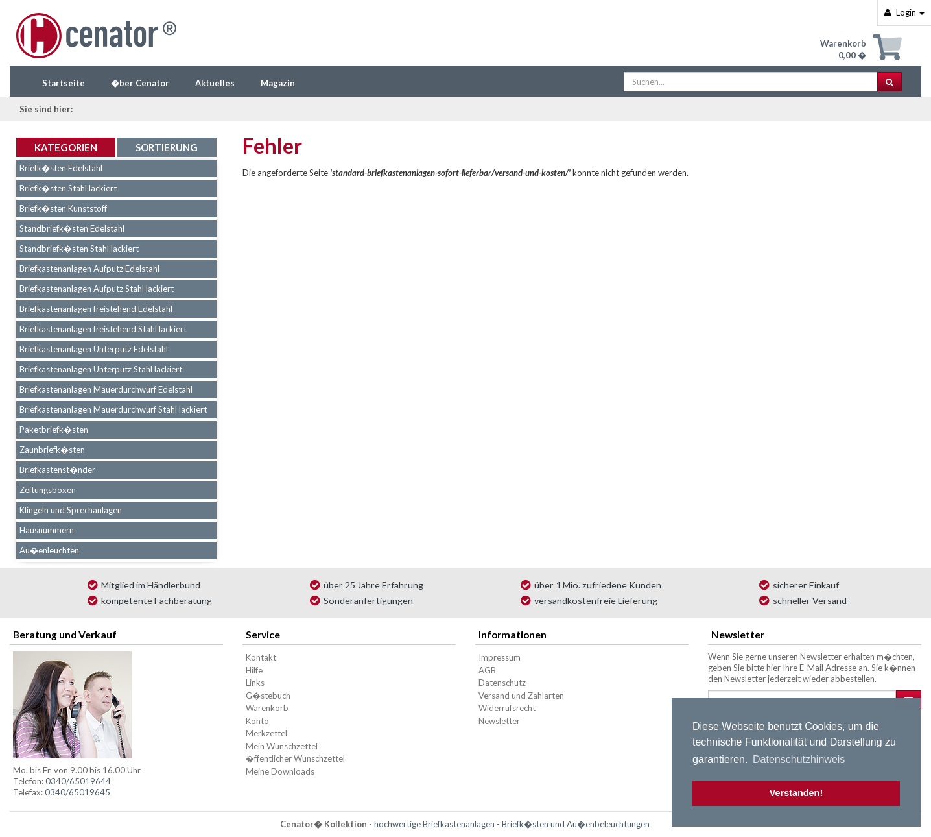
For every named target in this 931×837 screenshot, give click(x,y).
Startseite (63, 83)
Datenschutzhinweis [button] (799, 759)
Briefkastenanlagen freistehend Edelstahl (95, 309)
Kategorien (65, 147)
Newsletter (499, 721)
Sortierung (167, 147)
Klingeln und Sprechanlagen (70, 510)
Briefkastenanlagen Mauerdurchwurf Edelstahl (106, 389)
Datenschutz (502, 682)
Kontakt (261, 657)
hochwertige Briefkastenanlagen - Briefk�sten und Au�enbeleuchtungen (512, 824)
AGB (487, 670)
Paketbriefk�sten (53, 429)
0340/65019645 (77, 792)
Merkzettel (266, 733)
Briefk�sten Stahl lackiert (68, 188)
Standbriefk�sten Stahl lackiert (79, 248)
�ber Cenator (140, 83)
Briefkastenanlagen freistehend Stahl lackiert (103, 329)
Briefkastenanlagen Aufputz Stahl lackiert (96, 289)
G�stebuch (268, 695)
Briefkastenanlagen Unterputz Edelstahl (93, 349)
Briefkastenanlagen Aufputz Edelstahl (89, 268)
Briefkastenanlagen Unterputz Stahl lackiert (100, 369)
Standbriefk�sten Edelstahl (71, 228)
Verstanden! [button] (796, 793)
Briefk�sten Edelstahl (60, 168)
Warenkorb (267, 708)
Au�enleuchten (49, 550)
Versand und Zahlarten (521, 695)
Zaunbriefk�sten (52, 449)
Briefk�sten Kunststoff (63, 208)
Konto (257, 721)
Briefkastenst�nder (57, 470)
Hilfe (254, 670)
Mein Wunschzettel (282, 746)
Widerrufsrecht (507, 708)
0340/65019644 (78, 781)
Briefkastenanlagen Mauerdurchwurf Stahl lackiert (113, 409)
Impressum (499, 657)
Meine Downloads (280, 771)
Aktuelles (215, 83)
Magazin (278, 83)
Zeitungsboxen (47, 490)
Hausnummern (46, 530)
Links (255, 682)
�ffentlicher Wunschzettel (295, 758)
